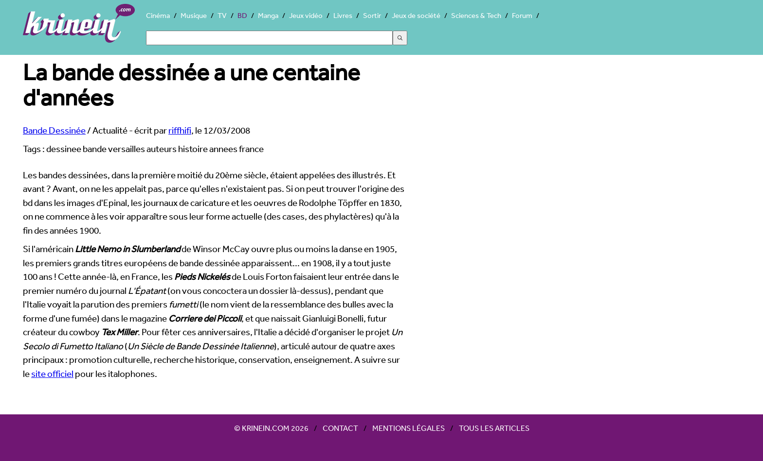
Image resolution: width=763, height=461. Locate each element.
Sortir (372, 15)
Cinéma (158, 15)
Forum (522, 15)
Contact (340, 428)
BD (242, 15)
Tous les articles (494, 428)
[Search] (269, 38)
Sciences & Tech (476, 15)
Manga (268, 15)
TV (222, 15)
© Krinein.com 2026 (271, 428)
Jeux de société (416, 15)
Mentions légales (408, 428)
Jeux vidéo (306, 15)
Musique (194, 15)
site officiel (52, 373)
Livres (342, 15)
